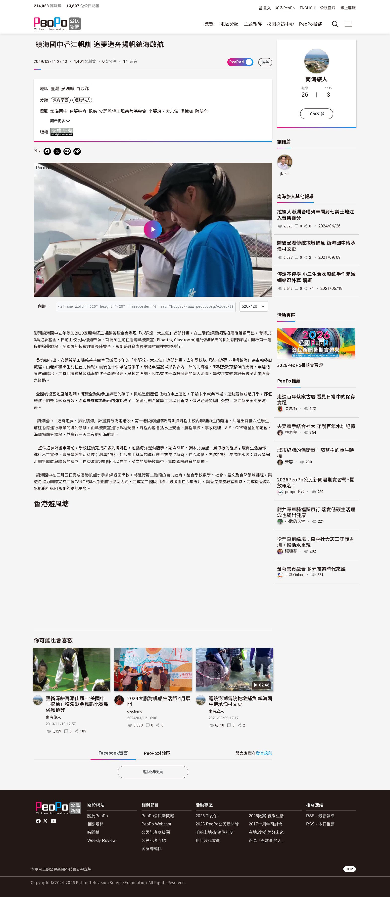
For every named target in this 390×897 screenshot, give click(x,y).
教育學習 (60, 100)
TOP (349, 869)
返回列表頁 (153, 771)
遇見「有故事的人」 (267, 840)
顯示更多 (60, 121)
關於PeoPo (97, 816)
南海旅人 (53, 717)
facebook (39, 821)
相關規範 (95, 824)
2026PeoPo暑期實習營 (300, 365)
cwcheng (135, 711)
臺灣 (55, 88)
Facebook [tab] (113, 753)
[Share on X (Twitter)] (57, 151)
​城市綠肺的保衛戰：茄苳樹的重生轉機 (315, 452)
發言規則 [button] (264, 753)
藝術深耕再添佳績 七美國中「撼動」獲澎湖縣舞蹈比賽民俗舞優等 (77, 704)
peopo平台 (295, 491)
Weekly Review (101, 840)
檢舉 (265, 62)
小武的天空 (295, 521)
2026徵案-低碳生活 (266, 816)
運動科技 (82, 100)
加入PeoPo (285, 8)
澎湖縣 (67, 88)
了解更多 (316, 113)
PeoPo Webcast (156, 824)
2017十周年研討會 (265, 824)
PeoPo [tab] (157, 753)
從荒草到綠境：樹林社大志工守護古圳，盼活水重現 (315, 541)
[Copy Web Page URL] (77, 151)
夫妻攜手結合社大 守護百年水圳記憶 (316, 426)
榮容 (289, 462)
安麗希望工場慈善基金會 (122, 111)
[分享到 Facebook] (47, 151)
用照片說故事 (208, 840)
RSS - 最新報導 (320, 816)
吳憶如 (186, 111)
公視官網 (327, 8)
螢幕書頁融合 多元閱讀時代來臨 (311, 568)
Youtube (54, 821)
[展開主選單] (348, 24)
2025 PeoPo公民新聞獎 (217, 824)
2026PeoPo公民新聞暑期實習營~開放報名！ (315, 482)
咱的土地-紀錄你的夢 (215, 832)
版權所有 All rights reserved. (62, 132)
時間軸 (93, 832)
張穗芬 (291, 551)
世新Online (295, 574)
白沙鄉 (82, 88)
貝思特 (291, 408)
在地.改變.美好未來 (266, 832)
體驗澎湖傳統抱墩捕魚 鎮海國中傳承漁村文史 (240, 701)
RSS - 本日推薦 (320, 824)
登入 (267, 8)
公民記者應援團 (156, 832)
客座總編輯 (152, 849)
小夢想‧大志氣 (163, 111)
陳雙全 (201, 111)
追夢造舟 (78, 111)
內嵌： (44, 306)
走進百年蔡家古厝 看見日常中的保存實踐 (316, 399)
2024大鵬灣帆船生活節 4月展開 (159, 701)
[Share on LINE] (67, 151)
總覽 (209, 24)
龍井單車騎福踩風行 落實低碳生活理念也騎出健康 (316, 512)
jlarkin (284, 173)
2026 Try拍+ (207, 816)
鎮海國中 (58, 111)
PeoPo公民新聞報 (158, 816)
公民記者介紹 (154, 840)
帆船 (93, 111)
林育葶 (291, 432)
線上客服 (348, 8)
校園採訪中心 (280, 24)
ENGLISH (307, 8)
